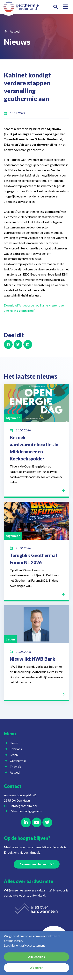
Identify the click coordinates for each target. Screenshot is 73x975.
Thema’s (16, 767)
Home (14, 743)
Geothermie (19, 761)
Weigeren (36, 968)
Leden (15, 755)
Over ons (17, 749)
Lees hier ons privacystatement (24, 945)
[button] (55, 7)
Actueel (15, 31)
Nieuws (17, 41)
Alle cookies (36, 957)
